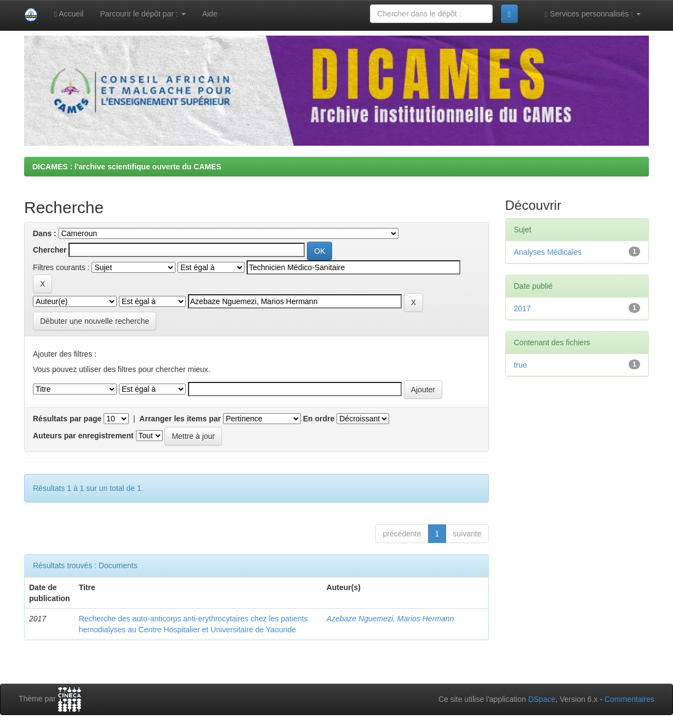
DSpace (542, 699)
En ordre (319, 418)
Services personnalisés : (593, 14)
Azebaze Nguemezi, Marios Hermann (390, 618)
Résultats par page (67, 418)
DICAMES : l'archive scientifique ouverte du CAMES (126, 166)
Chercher (49, 249)
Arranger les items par (180, 418)
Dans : (44, 233)
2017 (522, 308)
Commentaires (629, 699)
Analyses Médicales (548, 252)
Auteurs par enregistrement (83, 435)
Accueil (68, 14)
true (520, 365)
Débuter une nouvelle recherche (94, 321)
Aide (210, 13)
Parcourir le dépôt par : (142, 13)
